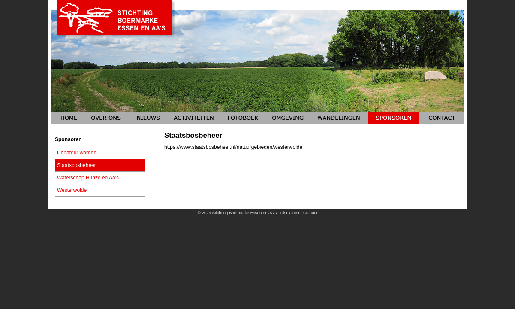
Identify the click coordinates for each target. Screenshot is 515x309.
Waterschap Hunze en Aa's (88, 178)
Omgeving (288, 118)
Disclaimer (290, 212)
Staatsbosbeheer (76, 165)
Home (67, 118)
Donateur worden (76, 153)
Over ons (106, 118)
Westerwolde (72, 190)
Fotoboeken (243, 118)
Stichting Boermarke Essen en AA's (116, 19)
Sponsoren (393, 118)
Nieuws (148, 118)
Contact (441, 118)
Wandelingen (339, 118)
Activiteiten (194, 118)
